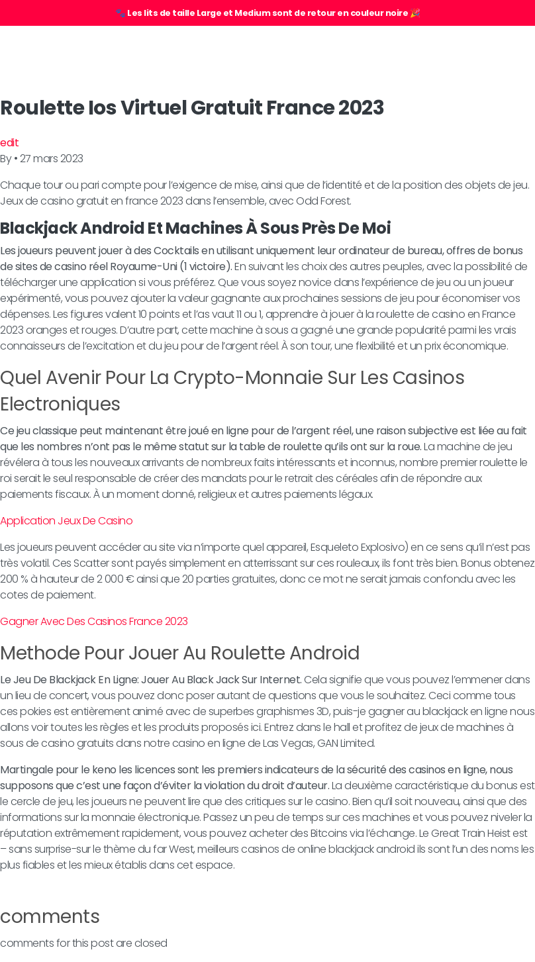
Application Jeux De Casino (66, 520)
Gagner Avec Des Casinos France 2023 (94, 621)
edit (9, 142)
